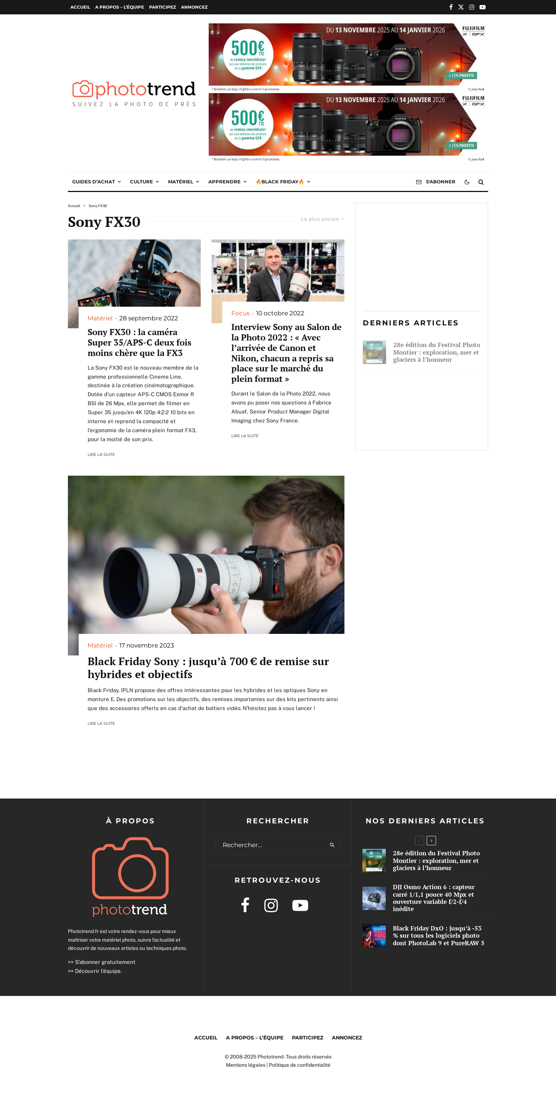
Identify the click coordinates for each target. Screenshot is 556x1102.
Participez (162, 7)
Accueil (80, 7)
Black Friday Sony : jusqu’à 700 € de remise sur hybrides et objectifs (208, 668)
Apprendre (224, 181)
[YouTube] (482, 7)
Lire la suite (101, 454)
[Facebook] (451, 7)
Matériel (180, 181)
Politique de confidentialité (299, 1065)
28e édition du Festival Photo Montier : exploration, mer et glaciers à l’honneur (436, 350)
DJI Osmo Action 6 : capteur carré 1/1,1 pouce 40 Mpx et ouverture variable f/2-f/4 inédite (434, 387)
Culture (141, 181)
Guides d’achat (93, 181)
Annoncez (194, 7)
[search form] (270, 845)
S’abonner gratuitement (105, 962)
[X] (461, 7)
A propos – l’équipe (119, 7)
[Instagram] (472, 7)
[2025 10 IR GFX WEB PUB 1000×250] (348, 28)
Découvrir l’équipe (98, 971)
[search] (332, 845)
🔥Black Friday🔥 (280, 181)
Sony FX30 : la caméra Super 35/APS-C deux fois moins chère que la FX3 (139, 342)
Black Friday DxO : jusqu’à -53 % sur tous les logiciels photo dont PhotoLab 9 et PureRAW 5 (432, 428)
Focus (240, 313)
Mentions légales (245, 1065)
